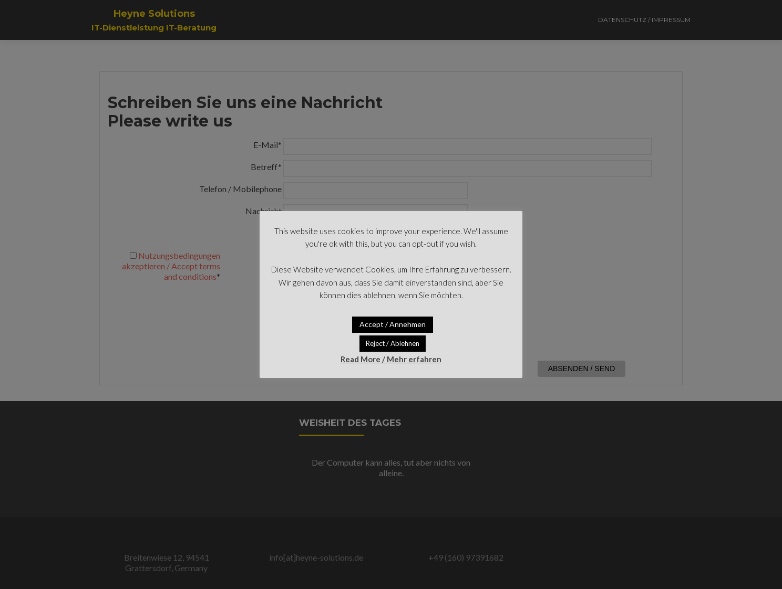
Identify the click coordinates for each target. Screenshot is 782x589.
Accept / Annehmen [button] (392, 324)
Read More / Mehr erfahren (391, 359)
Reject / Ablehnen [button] (392, 343)
